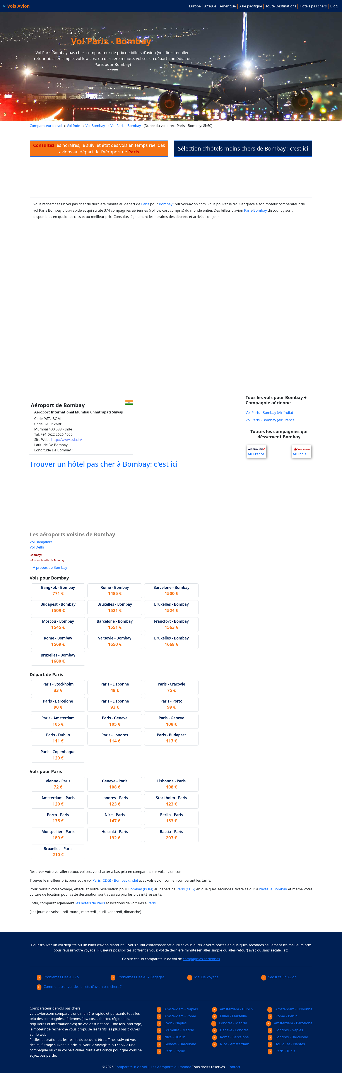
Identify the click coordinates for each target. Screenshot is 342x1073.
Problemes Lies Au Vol (58, 977)
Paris (145, 204)
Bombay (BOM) (140, 889)
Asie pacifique (250, 6)
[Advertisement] (171, 177)
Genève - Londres (230, 1030)
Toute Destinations (281, 6)
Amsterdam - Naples (177, 1009)
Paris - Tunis (281, 1051)
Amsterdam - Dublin (232, 1009)
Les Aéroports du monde (171, 1066)
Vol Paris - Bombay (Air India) (269, 412)
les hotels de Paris (90, 903)
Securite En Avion (279, 977)
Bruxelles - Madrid (175, 1030)
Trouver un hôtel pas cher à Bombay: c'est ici (104, 464)
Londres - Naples (285, 1030)
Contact (234, 1066)
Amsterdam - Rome (176, 1016)
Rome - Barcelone (230, 1037)
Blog (334, 6)
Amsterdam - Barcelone (289, 1023)
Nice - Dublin (171, 1037)
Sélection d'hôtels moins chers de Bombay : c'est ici (243, 148)
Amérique (228, 6)
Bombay (166, 204)
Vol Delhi (37, 547)
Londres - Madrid (229, 1023)
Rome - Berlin (283, 1016)
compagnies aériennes (201, 958)
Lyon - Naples (171, 1023)
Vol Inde (73, 125)
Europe (195, 6)
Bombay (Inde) (126, 880)
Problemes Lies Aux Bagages (137, 977)
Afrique (210, 6)
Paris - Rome (171, 1051)
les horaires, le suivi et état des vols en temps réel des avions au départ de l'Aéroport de (99, 148)
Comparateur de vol (46, 125)
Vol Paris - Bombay (126, 125)
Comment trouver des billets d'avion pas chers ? (79, 986)
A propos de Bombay (50, 567)
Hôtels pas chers (313, 6)
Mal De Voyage (203, 977)
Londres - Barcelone (288, 1037)
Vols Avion (16, 6)
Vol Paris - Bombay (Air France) (271, 420)
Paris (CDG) (102, 880)
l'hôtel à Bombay (273, 889)
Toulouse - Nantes (286, 1044)
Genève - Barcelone (176, 1044)
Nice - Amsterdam (230, 1044)
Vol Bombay (95, 125)
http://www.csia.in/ (66, 439)
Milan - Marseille (229, 1016)
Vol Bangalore (41, 542)
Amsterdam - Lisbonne (289, 1009)
